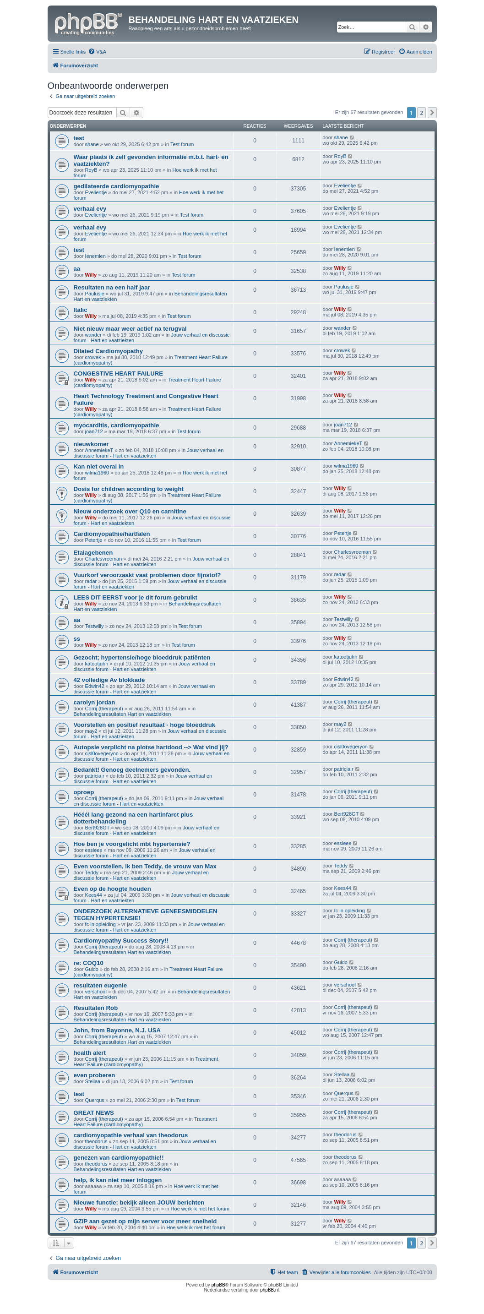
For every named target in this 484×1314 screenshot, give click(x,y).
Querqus (94, 1100)
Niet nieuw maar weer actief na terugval (130, 328)
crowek (93, 357)
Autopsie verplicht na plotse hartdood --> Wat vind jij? (151, 747)
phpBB (218, 1284)
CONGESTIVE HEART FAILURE (118, 373)
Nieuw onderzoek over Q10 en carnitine (130, 511)
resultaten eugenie (100, 985)
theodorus (96, 1141)
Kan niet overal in (99, 466)
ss (77, 638)
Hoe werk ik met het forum (200, 1208)
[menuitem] (97, 51)
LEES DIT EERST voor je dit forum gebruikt (135, 597)
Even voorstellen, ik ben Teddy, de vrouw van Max (145, 866)
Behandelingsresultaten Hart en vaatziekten (122, 714)
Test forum (182, 144)
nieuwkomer (91, 444)
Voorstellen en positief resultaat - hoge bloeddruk (145, 724)
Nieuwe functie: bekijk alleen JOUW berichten (139, 1202)
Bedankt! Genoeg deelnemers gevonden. (132, 769)
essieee (94, 850)
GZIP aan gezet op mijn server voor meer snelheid (145, 1221)
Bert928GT (97, 827)
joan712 (94, 431)
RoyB (91, 170)
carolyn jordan (94, 702)
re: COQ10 (88, 963)
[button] (432, 112)
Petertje (94, 540)
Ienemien (95, 256)
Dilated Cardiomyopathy (108, 351)
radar (91, 581)
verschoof (96, 991)
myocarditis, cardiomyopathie (116, 425)
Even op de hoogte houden (112, 888)
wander (93, 335)
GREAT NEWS (94, 1112)
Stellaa (93, 1081)
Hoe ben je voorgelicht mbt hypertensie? (132, 843)
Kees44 (93, 895)
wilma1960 (97, 472)
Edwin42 (94, 686)
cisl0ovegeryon (102, 753)
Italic (80, 309)
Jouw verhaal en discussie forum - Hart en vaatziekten (149, 452)
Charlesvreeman (103, 559)
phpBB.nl (269, 1289)
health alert (90, 1052)
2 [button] (421, 113)
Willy (91, 275)
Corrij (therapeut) (104, 708)
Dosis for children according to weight (129, 488)
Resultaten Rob (96, 1007)
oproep (84, 792)
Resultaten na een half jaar (112, 287)
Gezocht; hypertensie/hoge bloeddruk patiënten (142, 657)
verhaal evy (90, 208)
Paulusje (94, 293)
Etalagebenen (93, 552)
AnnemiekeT (99, 450)
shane (92, 144)
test (79, 138)
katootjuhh (97, 663)
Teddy (91, 872)
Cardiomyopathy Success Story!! (121, 940)
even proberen (94, 1075)
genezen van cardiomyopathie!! (119, 1157)
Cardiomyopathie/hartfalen (112, 533)
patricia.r (94, 776)
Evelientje (96, 192)
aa (77, 268)
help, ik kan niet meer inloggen (118, 1180)
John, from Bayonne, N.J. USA (117, 1030)
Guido (91, 969)
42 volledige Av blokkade (109, 679)
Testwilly (94, 626)
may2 (91, 731)
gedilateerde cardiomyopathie (116, 186)
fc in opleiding (100, 924)
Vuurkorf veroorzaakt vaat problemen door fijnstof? (147, 575)
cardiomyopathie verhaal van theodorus (131, 1135)
